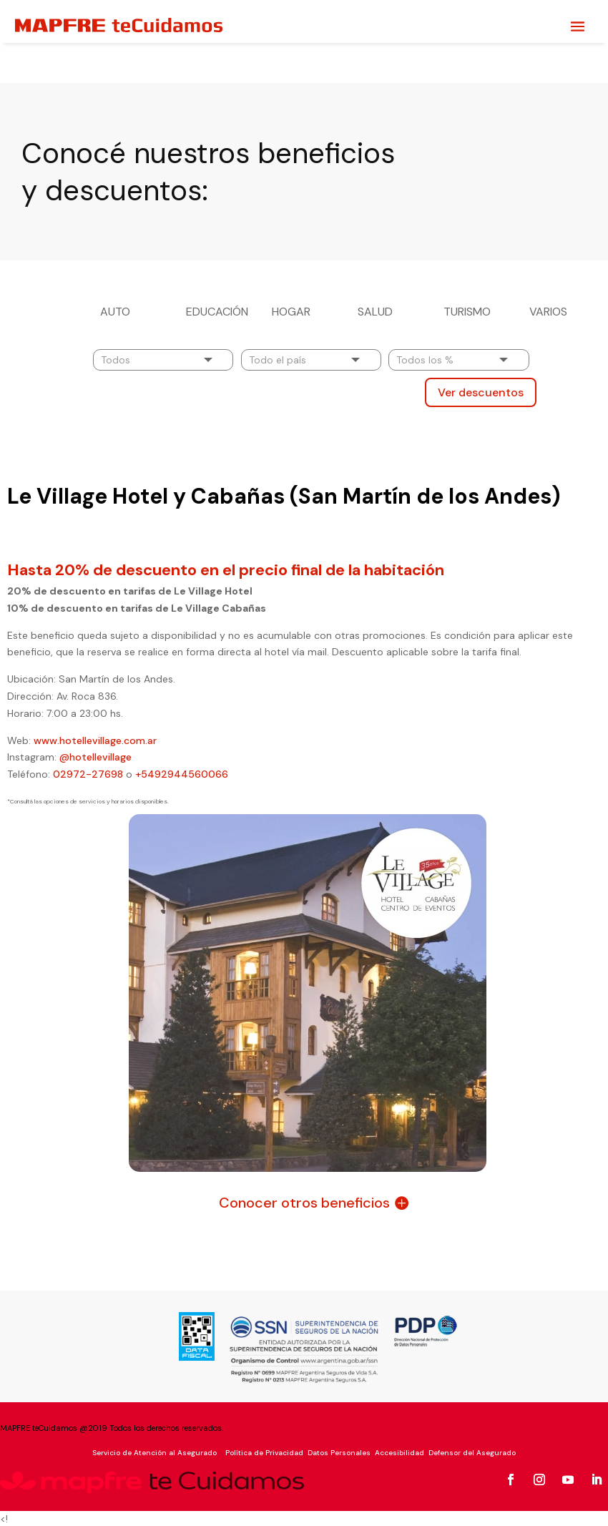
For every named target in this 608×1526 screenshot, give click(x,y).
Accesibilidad (399, 1451)
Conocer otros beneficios (304, 1201)
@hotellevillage (94, 755)
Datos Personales (339, 1451)
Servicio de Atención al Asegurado (154, 1451)
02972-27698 (88, 772)
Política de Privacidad (263, 1451)
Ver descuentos (481, 390)
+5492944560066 (181, 772)
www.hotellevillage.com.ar (95, 739)
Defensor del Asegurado (472, 1451)
